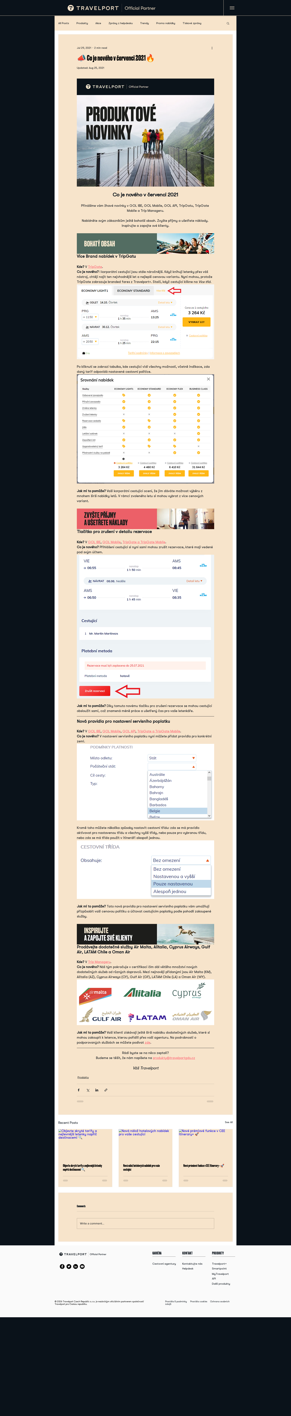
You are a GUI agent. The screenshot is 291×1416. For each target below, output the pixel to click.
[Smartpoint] (221, 1268)
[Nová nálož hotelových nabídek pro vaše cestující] (145, 1144)
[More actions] (212, 48)
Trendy (144, 23)
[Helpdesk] (192, 1268)
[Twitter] (68, 1266)
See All (229, 1122)
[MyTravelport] (221, 1274)
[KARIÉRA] (160, 1253)
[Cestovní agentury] (164, 1263)
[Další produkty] (221, 1283)
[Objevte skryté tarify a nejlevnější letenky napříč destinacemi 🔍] (85, 1144)
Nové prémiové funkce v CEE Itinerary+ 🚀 (203, 1166)
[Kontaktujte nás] (192, 1263)
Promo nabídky (165, 23)
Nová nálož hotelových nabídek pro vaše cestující (141, 1167)
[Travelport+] (221, 1263)
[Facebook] (62, 1266)
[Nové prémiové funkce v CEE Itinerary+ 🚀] (206, 1144)
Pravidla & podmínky (176, 1301)
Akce (98, 23)
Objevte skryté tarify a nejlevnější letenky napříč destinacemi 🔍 (82, 1167)
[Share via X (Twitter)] (87, 1090)
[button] (228, 23)
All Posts (63, 23)
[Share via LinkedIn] (97, 1090)
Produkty (82, 23)
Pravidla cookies (198, 1301)
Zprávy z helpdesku (121, 23)
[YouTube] (82, 1266)
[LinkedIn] (75, 1266)
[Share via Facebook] (78, 1090)
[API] (221, 1278)
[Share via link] (106, 1090)
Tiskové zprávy (192, 23)
